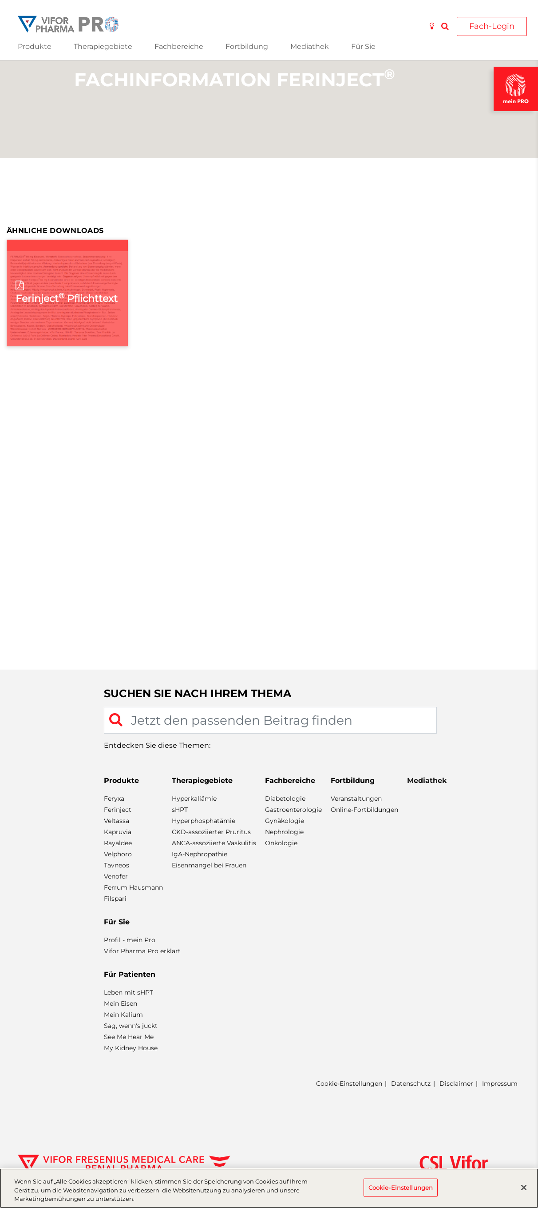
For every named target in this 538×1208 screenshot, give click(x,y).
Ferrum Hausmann (133, 887)
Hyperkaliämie (194, 799)
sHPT (180, 810)
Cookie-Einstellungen (349, 1084)
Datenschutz (411, 1084)
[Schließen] (524, 1187)
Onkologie (281, 843)
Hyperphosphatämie (203, 821)
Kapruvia (117, 832)
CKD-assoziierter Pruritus (211, 832)
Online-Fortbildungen (364, 810)
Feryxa (114, 799)
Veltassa (116, 821)
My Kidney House (131, 1048)
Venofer (116, 876)
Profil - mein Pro (129, 940)
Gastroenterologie (293, 810)
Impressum (500, 1084)
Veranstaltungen (356, 799)
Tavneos (116, 865)
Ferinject (117, 810)
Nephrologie (284, 832)
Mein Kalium (123, 1015)
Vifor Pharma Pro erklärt (142, 951)
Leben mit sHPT (128, 992)
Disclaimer (456, 1084)
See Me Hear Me (129, 1037)
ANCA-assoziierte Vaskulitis (214, 843)
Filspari (115, 899)
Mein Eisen (120, 1003)
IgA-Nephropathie (199, 854)
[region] (269, 1188)
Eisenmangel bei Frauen (209, 865)
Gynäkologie (284, 821)
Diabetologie (285, 799)
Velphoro (118, 854)
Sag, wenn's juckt (131, 1026)
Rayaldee (118, 843)
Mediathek (309, 46)
